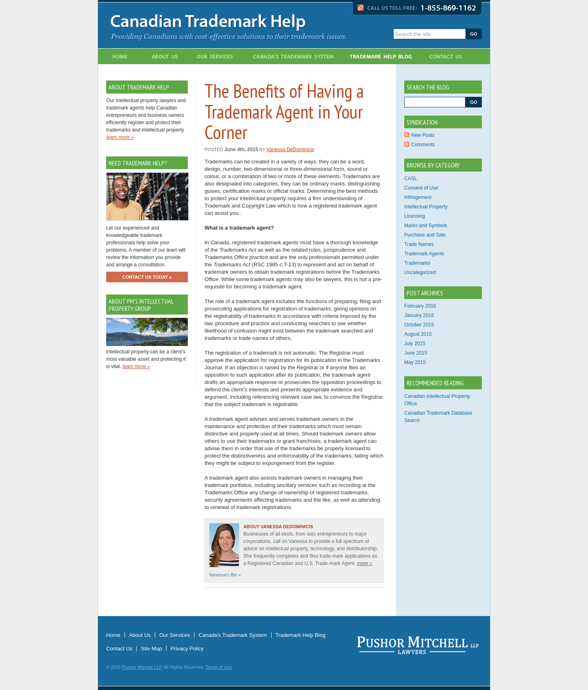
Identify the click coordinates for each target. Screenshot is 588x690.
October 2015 (419, 325)
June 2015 (415, 353)
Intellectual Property (426, 207)
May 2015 (415, 362)
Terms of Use (218, 667)
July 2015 (414, 343)
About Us (159, 56)
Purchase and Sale (424, 235)
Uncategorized (420, 272)
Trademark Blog (382, 56)
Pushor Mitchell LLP (141, 667)
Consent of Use (421, 188)
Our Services (209, 56)
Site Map (151, 648)
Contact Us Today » (147, 277)
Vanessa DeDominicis (290, 149)
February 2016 (420, 306)
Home (120, 56)
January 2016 (419, 315)
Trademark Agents (424, 254)
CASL (410, 178)
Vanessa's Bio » (225, 574)
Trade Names (419, 244)
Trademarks (417, 263)
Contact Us (448, 56)
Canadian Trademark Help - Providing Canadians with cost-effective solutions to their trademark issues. (246, 25)
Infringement (418, 197)
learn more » (120, 137)
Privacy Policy (187, 648)
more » (364, 563)
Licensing (414, 216)
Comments (423, 144)
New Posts (422, 135)
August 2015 (418, 334)
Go (474, 34)
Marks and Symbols (425, 225)
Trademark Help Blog (300, 635)
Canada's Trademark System (290, 56)
